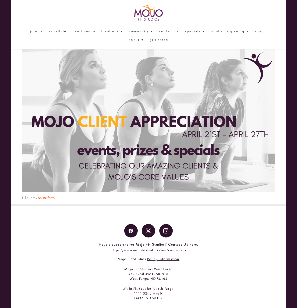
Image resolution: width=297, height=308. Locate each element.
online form (46, 198)
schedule (57, 31)
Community (141, 31)
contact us (169, 31)
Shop (259, 31)
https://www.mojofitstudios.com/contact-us (148, 250)
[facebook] (131, 230)
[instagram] (166, 230)
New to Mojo (84, 31)
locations (112, 31)
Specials (195, 31)
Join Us (36, 31)
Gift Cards (159, 40)
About (136, 40)
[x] (148, 230)
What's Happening (230, 31)
